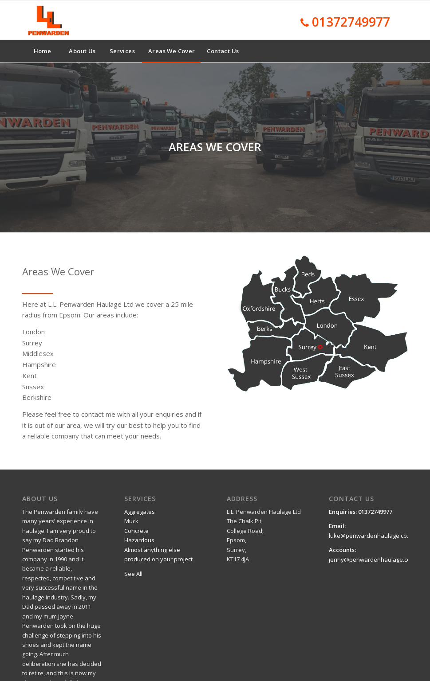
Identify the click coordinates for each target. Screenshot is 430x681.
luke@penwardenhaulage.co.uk (372, 536)
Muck (131, 521)
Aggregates (139, 512)
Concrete (136, 531)
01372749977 (351, 21)
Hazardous (139, 540)
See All (133, 574)
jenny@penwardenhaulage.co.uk (374, 560)
